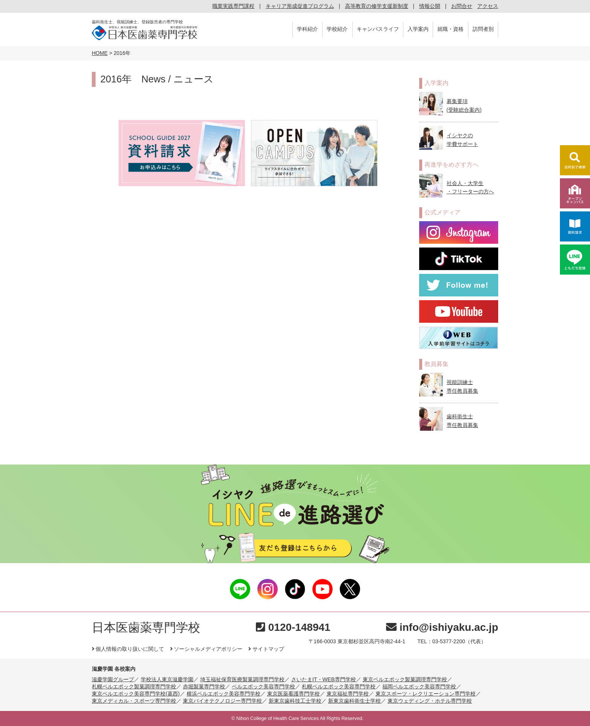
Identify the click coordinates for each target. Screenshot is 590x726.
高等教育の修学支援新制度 (376, 6)
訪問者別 (483, 29)
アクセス (487, 6)
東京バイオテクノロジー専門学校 (222, 701)
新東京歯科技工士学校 (295, 701)
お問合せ (461, 6)
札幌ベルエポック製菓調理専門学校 (134, 686)
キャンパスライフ (378, 29)
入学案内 (418, 29)
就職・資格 (450, 29)
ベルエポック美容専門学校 (263, 686)
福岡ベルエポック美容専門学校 (419, 686)
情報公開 (429, 6)
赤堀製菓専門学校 (204, 686)
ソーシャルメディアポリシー (206, 649)
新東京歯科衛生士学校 (354, 701)
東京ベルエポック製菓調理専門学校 (405, 679)
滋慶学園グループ (113, 679)
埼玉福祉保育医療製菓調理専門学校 (242, 679)
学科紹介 (307, 29)
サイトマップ (266, 649)
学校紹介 (337, 29)
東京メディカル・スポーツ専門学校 (134, 701)
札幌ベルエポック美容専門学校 (339, 686)
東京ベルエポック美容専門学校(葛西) (136, 694)
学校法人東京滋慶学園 (167, 679)
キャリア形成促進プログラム (300, 6)
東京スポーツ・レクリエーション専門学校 (426, 694)
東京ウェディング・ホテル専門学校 (430, 701)
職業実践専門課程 (233, 6)
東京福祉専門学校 (348, 694)
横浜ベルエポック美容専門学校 (223, 694)
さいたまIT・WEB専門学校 (323, 679)
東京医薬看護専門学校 (293, 694)
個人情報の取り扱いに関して (128, 649)
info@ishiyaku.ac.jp (442, 627)
